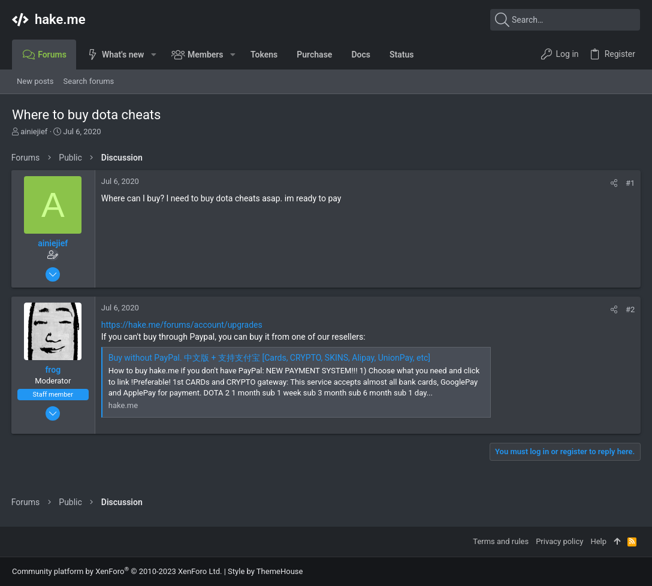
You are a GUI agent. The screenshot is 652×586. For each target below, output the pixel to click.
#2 (629, 309)
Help (598, 541)
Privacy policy (559, 541)
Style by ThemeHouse (265, 571)
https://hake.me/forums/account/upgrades (182, 325)
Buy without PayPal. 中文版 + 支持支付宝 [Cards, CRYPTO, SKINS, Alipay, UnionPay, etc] (270, 358)
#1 (629, 183)
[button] (153, 54)
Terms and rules (501, 541)
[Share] (613, 183)
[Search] (565, 20)
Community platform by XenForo (117, 571)
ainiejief (33, 131)
